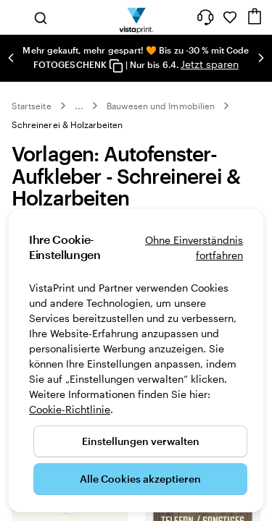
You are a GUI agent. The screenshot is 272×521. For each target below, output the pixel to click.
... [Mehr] (79, 105)
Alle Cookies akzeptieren (140, 479)
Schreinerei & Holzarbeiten (67, 124)
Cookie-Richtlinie (69, 409)
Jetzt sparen (210, 64)
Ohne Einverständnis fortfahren (194, 247)
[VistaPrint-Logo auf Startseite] (136, 17)
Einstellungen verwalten (140, 441)
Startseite (31, 106)
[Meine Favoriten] (230, 17)
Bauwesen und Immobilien (161, 106)
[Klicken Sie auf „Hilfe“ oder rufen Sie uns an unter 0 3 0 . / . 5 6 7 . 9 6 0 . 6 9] (205, 17)
